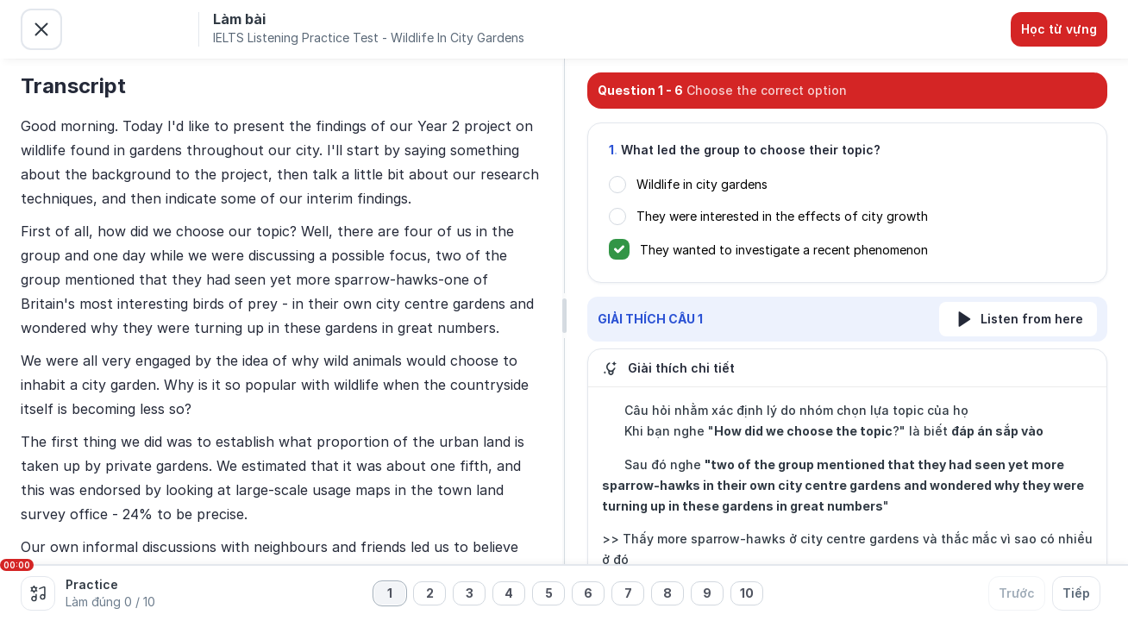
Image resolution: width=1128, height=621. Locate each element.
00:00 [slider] (16, 565)
